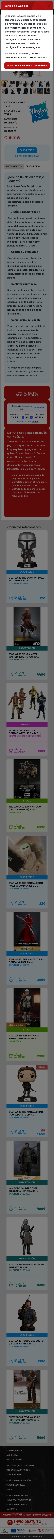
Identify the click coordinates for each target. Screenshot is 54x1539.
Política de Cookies (25, 57)
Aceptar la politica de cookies (27, 65)
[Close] (49, 5)
